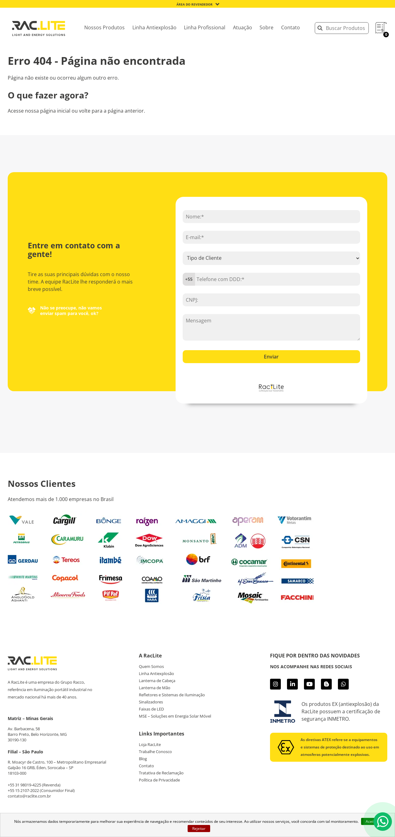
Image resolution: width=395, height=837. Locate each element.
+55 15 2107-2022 (23, 790)
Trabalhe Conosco (155, 751)
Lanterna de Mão (154, 687)
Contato (290, 27)
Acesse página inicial (197, 128)
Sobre (266, 27)
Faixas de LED (151, 709)
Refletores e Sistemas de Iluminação (172, 695)
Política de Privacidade (159, 780)
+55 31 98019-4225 (24, 785)
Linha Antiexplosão (154, 27)
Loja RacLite (150, 744)
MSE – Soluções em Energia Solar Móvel (175, 716)
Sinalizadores (151, 702)
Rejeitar (199, 828)
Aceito (371, 821)
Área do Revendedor (195, 4)
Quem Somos (151, 666)
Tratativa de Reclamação (161, 773)
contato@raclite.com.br (29, 796)
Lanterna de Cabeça (157, 680)
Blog (143, 758)
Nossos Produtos (104, 27)
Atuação (242, 27)
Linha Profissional (204, 27)
